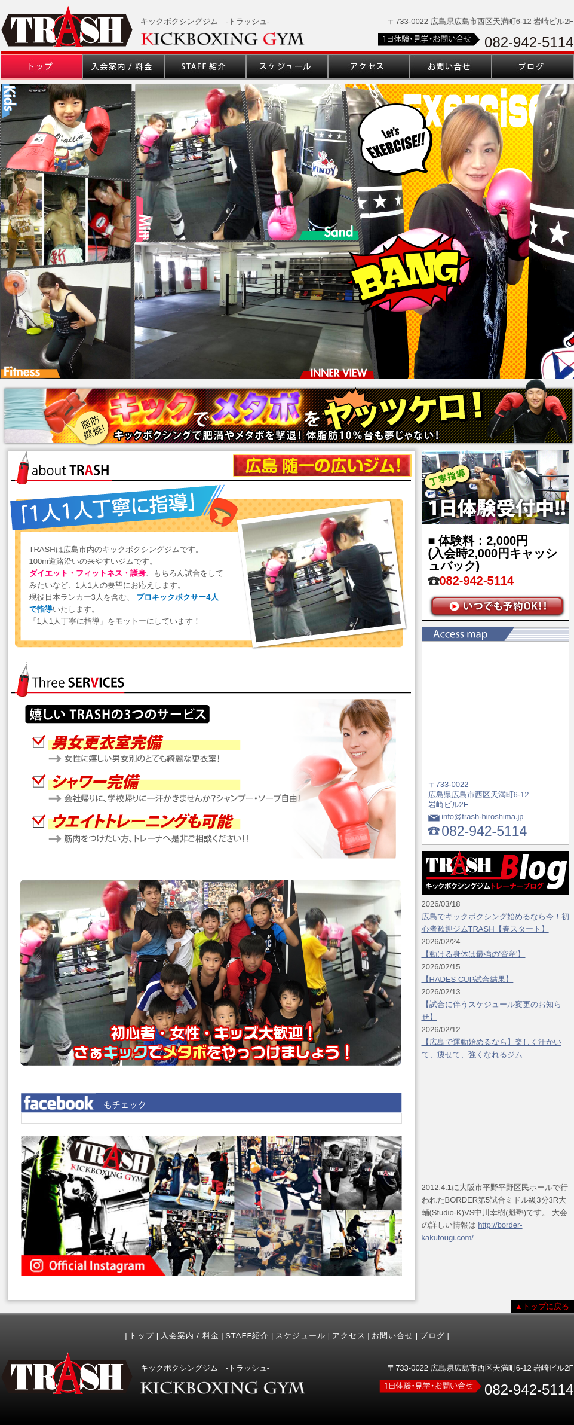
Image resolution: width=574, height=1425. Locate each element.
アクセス (349, 1335)
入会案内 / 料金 (190, 1335)
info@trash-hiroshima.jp (482, 816)
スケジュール (300, 1335)
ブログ (432, 1335)
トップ (141, 1335)
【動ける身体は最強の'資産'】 (474, 954)
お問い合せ (392, 1335)
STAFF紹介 (247, 1335)
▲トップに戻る (542, 1306)
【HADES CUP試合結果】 (468, 979)
